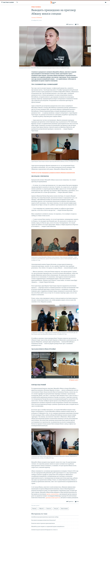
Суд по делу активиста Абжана (42, 354)
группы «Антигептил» (52, 494)
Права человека (36, 7)
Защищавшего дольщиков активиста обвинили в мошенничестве (58, 172)
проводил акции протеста (53, 497)
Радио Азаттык (37, 355)
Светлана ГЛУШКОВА (36, 17)
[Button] (69, 24)
